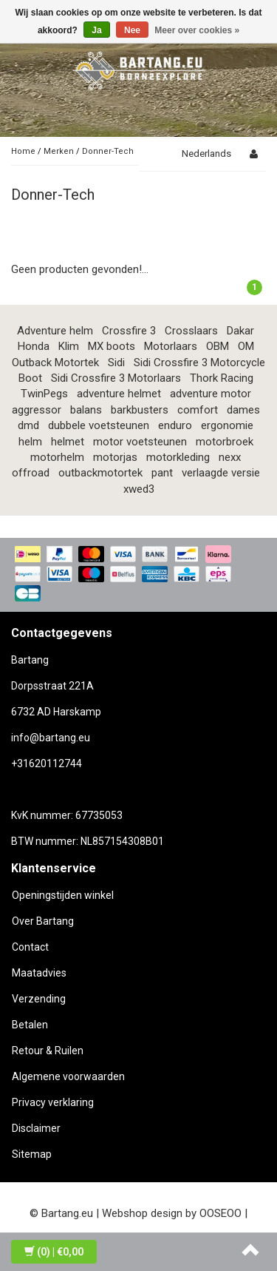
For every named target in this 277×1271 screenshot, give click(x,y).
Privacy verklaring (53, 1102)
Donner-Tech (108, 151)
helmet (67, 441)
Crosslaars (191, 330)
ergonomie (227, 425)
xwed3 (138, 489)
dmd (28, 425)
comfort (197, 410)
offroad (30, 472)
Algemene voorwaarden (68, 1076)
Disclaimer (36, 1128)
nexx (230, 457)
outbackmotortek (100, 472)
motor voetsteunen (140, 441)
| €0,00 (53, 1252)
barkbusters (139, 410)
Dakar (240, 330)
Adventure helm (55, 330)
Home (23, 151)
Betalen (30, 1025)
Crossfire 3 (129, 330)
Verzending (39, 999)
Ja (96, 30)
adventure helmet (119, 393)
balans (86, 410)
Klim (68, 346)
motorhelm (57, 457)
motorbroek (224, 441)
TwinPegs (44, 393)
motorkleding (178, 457)
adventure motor (210, 393)
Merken (59, 151)
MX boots (111, 346)
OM (246, 346)
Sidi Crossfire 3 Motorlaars (116, 378)
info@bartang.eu (50, 738)
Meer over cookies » (196, 30)
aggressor (36, 410)
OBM (217, 346)
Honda (33, 346)
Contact (30, 947)
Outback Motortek (55, 362)
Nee (132, 30)
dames (243, 410)
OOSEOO (220, 1213)
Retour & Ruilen (47, 1050)
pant (162, 472)
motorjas (115, 457)
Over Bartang (43, 921)
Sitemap (32, 1154)
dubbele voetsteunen (98, 425)
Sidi (116, 362)
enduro (175, 425)
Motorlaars (170, 346)
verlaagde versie (221, 472)
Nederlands (206, 153)
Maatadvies (39, 973)
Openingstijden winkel (63, 895)
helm (30, 441)
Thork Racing (221, 378)
